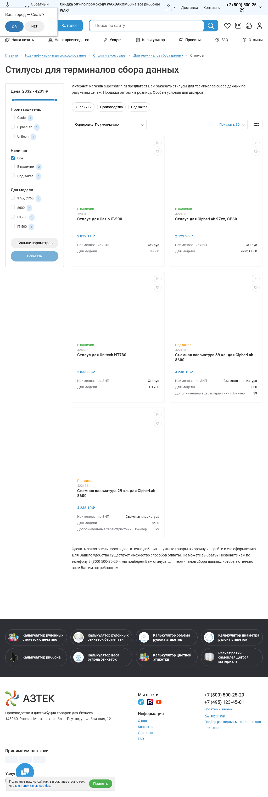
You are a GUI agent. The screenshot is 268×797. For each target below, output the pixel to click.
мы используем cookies (32, 786)
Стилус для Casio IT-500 (99, 219)
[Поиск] (211, 26)
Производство (111, 107)
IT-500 (22, 227)
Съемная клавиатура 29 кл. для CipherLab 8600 (116, 493)
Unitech (23, 136)
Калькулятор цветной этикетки (165, 657)
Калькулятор (214, 715)
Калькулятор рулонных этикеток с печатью (35, 637)
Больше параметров (35, 243)
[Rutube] (150, 702)
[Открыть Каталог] (65, 25)
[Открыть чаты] (25, 772)
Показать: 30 (229, 124)
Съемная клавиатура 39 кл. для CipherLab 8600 (214, 357)
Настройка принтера (23, 780)
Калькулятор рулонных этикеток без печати (101, 637)
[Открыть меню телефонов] (244, 7)
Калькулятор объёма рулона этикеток (164, 637)
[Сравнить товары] (238, 26)
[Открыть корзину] (249, 26)
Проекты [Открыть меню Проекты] (190, 40)
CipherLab (25, 127)
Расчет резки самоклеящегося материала (226, 657)
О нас (142, 721)
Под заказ (26, 176)
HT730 (23, 217)
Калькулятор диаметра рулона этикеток (231, 637)
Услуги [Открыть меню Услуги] (112, 40)
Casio (22, 118)
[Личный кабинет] (259, 26)
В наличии (26, 167)
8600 (21, 208)
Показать (34, 256)
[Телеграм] (141, 702)
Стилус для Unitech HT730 (101, 355)
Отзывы (252, 40)
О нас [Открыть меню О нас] (170, 7)
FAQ (221, 40)
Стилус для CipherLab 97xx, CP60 (206, 219)
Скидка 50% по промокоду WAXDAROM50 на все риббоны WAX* (110, 7)
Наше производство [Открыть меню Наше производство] (68, 40)
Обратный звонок (37, 7)
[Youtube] (159, 702)
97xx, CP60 (26, 198)
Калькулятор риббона (34, 657)
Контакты (145, 727)
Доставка (145, 733)
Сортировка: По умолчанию (97, 124)
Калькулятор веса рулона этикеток (96, 657)
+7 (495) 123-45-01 (224, 702)
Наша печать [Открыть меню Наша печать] (19, 40)
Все (17, 158)
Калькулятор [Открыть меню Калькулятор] (150, 40)
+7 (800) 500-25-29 (224, 695)
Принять (100, 784)
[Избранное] (227, 26)
